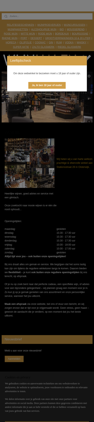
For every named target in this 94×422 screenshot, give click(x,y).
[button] (46, 85)
